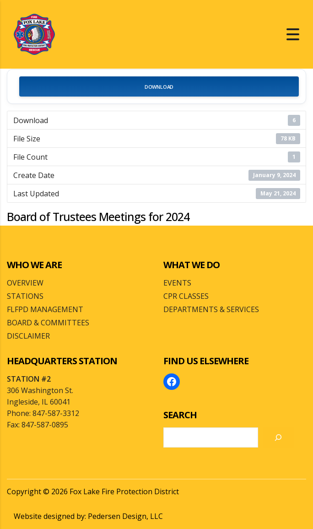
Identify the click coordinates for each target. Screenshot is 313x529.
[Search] (278, 437)
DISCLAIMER (28, 336)
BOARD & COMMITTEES (48, 323)
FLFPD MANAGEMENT (45, 309)
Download (159, 86)
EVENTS (177, 283)
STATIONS (25, 296)
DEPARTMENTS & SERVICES (211, 309)
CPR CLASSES (186, 296)
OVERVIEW (25, 283)
